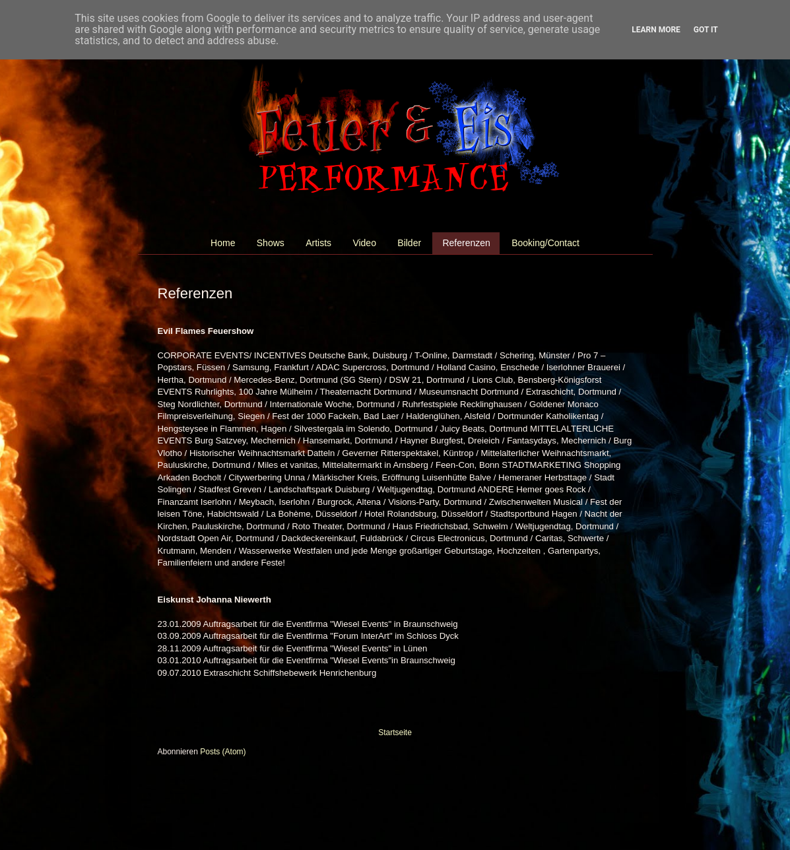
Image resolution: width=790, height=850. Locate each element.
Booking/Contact (545, 243)
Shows (270, 243)
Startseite (395, 732)
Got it (706, 29)
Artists (318, 243)
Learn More (656, 29)
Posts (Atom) (223, 751)
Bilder (409, 243)
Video (364, 243)
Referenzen (466, 243)
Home (223, 243)
